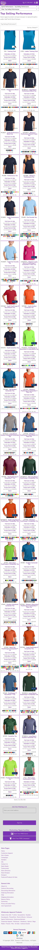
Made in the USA (6, 915)
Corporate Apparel (6, 921)
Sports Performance (7, 919)
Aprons (29, 921)
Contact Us (4, 864)
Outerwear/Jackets (19, 919)
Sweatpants (5, 917)
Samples (3, 860)
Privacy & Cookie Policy (8, 904)
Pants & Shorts (21, 917)
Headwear (23, 921)
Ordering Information (7, 893)
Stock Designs (5, 873)
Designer (4, 875)
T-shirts (14, 915)
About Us (4, 886)
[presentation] (15, 816)
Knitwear (29, 917)
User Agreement (6, 906)
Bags (34, 921)
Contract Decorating (7, 888)
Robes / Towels (5, 924)
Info (2, 862)
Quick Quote (5, 866)
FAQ (2, 895)
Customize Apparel (7, 853)
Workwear (16, 921)
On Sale (17, 924)
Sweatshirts (21, 915)
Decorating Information (8, 890)
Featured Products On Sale (9, 877)
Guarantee (4, 901)
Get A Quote (5, 855)
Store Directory (5, 871)
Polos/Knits (12, 917)
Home (3, 851)
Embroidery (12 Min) (10, 54)
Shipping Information (7, 897)
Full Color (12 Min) (10, 93)
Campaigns (4, 857)
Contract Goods (25, 924)
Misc (12, 924)
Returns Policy (5, 899)
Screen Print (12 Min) (10, 57)
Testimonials (5, 868)
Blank (9, 60)
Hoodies (28, 915)
